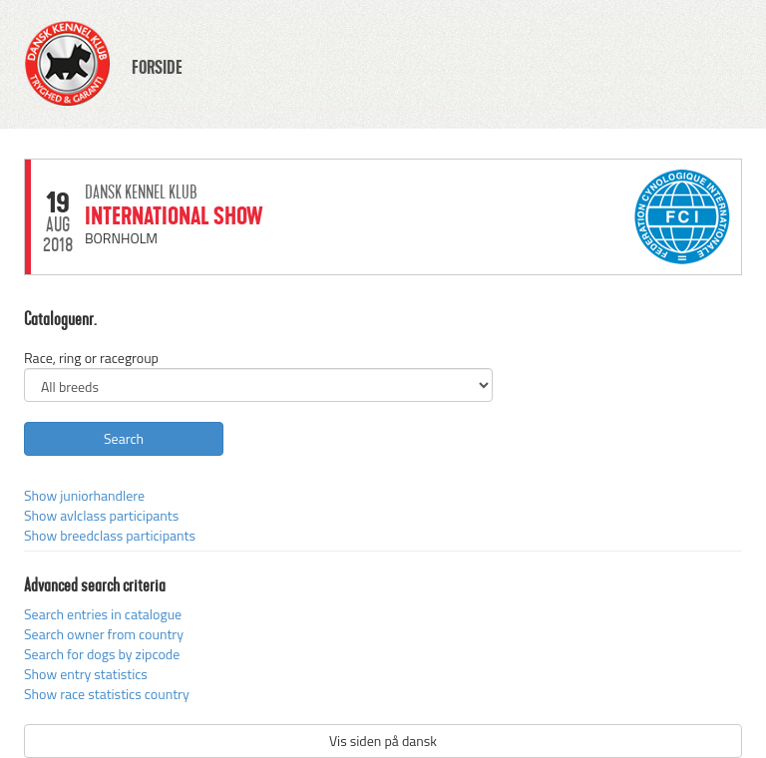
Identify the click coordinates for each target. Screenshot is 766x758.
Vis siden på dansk (383, 740)
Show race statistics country (107, 693)
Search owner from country (104, 633)
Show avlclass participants (101, 515)
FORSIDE (157, 68)
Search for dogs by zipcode (102, 653)
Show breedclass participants (109, 535)
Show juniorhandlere (84, 495)
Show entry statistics (86, 673)
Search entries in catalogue (103, 613)
